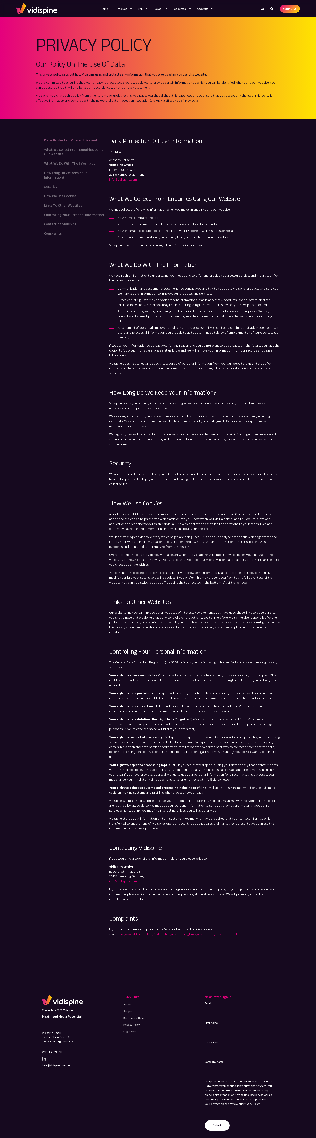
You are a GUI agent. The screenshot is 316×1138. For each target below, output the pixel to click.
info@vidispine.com (123, 179)
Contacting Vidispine (60, 224)
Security (50, 187)
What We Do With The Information (71, 163)
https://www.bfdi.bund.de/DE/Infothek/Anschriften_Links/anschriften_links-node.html (176, 934)
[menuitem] (131, 9)
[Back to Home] (36, 8)
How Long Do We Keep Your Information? (65, 175)
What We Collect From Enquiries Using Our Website (74, 152)
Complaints (53, 233)
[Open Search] (272, 8)
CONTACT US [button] (289, 8)
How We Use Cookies (60, 196)
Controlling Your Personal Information (74, 215)
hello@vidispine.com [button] (54, 1065)
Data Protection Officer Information (73, 140)
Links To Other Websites (63, 205)
